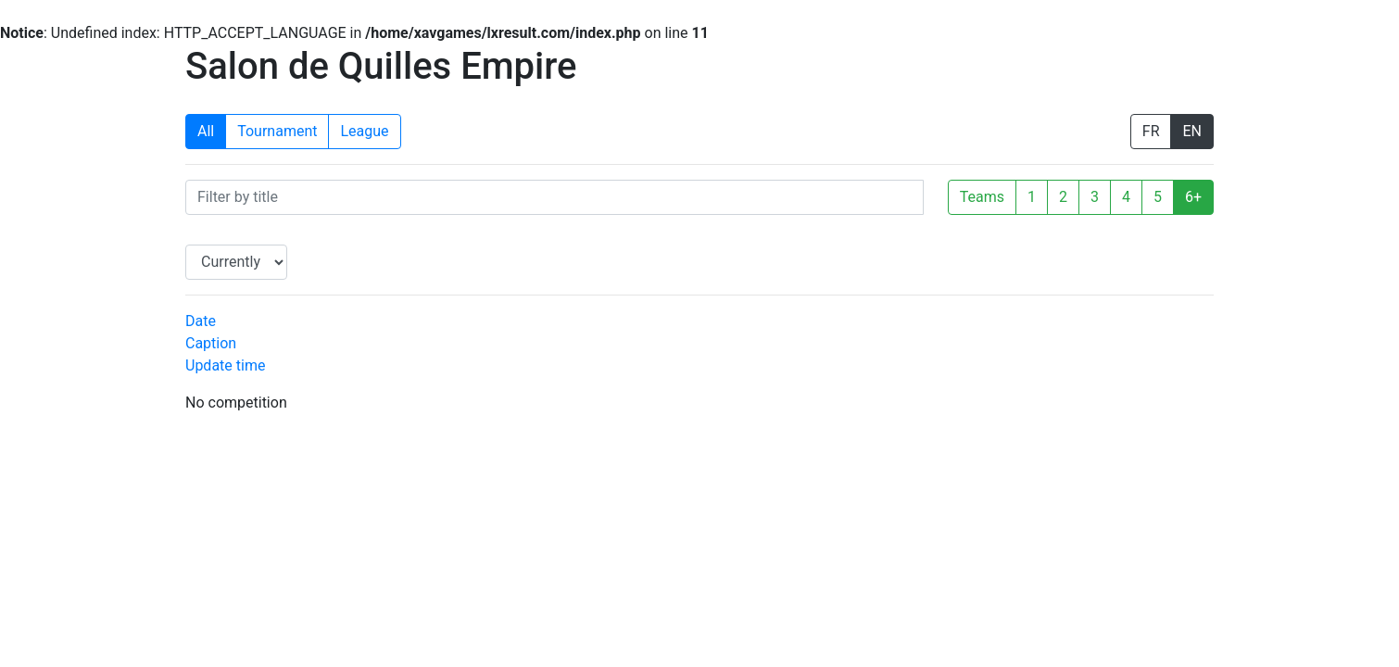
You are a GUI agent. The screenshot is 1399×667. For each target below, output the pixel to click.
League (364, 131)
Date (200, 321)
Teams (982, 197)
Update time (225, 365)
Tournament (277, 131)
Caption (210, 343)
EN (1192, 131)
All (205, 131)
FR (1151, 131)
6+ (1193, 197)
